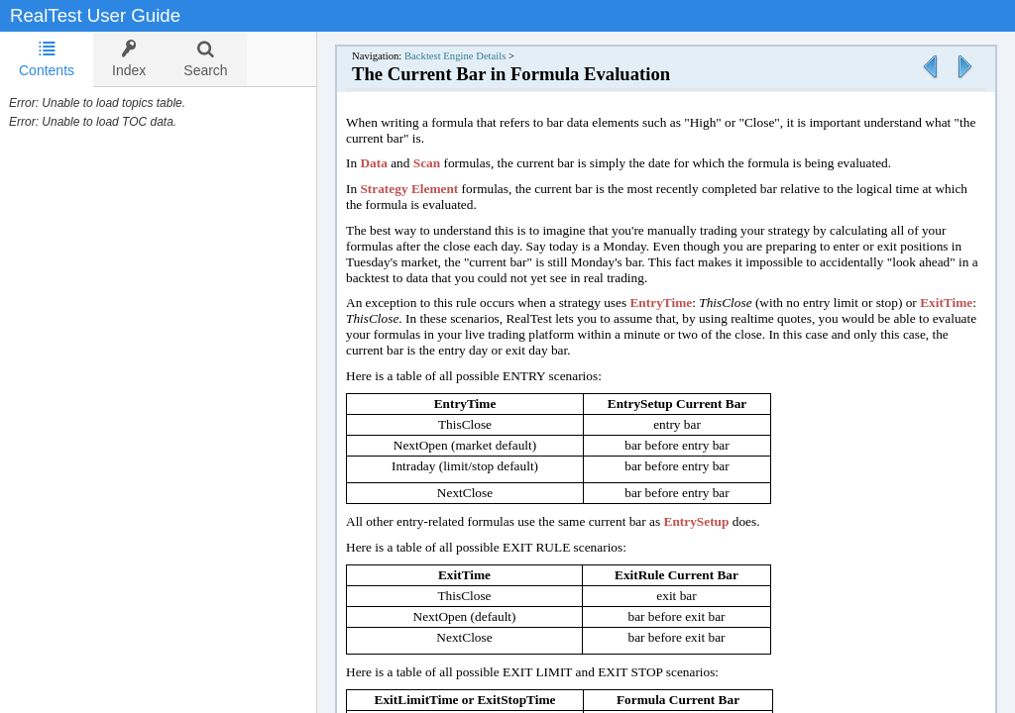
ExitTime (946, 302)
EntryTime (660, 302)
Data (373, 162)
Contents (46, 59)
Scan (426, 162)
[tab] (46, 59)
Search (205, 59)
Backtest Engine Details (455, 56)
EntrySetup (697, 521)
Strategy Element (409, 188)
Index (129, 59)
